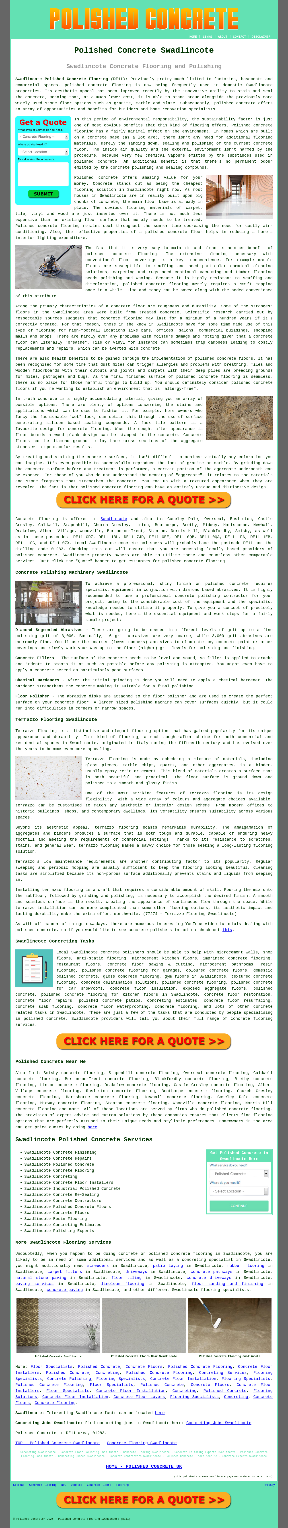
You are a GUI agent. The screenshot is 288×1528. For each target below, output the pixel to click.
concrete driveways (209, 1278)
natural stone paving (40, 1278)
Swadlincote (114, 519)
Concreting (107, 1373)
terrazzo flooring (210, 793)
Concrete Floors (144, 1366)
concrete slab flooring (43, 1006)
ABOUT (222, 37)
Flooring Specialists (120, 1379)
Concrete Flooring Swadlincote (142, 1443)
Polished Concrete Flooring (200, 1366)
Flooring (122, 1485)
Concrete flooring (36, 519)
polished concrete (86, 85)
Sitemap (18, 1485)
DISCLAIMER (261, 37)
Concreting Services (223, 1373)
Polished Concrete (99, 1366)
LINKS (207, 37)
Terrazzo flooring (36, 731)
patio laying (168, 1266)
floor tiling (126, 1278)
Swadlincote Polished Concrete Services (84, 1139)
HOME (193, 37)
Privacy (269, 1485)
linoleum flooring (122, 1284)
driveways (136, 1272)
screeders (98, 1266)
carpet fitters (64, 1272)
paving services (34, 1284)
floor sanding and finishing (227, 1284)
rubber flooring (245, 1266)
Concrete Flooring (55, 1403)
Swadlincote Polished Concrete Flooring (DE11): (71, 79)
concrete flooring (249, 1109)
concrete (47, 555)
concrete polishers (140, 543)
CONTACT (239, 37)
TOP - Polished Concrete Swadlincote (57, 1443)
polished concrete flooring (180, 1253)
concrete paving (65, 1290)
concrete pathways (211, 1272)
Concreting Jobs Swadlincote (218, 1423)
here (92, 1127)
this (227, 930)
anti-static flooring (101, 958)
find (33, 1073)
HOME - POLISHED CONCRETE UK (144, 1466)
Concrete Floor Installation (183, 1379)
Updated (76, 1485)
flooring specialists (225, 1290)
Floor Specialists (51, 1366)
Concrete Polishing (69, 1379)
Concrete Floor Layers (139, 1397)
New (63, 1485)
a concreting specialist (205, 1259)
